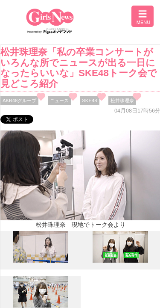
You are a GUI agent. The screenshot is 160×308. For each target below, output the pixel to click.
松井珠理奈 (122, 100)
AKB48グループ (19, 100)
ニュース (59, 100)
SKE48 (89, 100)
